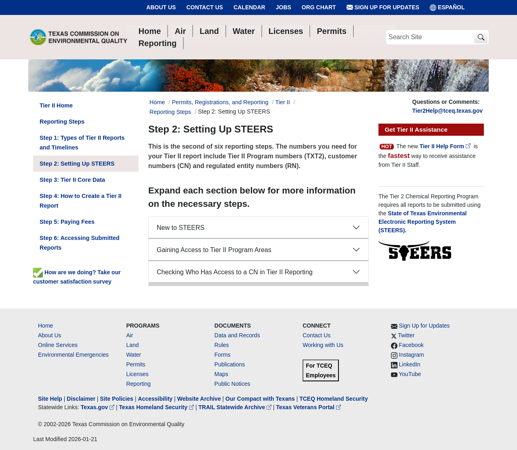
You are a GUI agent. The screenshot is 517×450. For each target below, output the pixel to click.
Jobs (283, 7)
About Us (161, 7)
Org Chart (319, 7)
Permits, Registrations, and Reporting (220, 102)
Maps (221, 374)
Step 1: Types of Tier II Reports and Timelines (82, 143)
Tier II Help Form (446, 146)
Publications (229, 364)
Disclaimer (81, 398)
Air (129, 335)
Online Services (58, 345)
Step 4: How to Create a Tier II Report (81, 201)
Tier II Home (56, 105)
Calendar (249, 7)
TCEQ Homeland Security (333, 398)
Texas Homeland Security (157, 407)
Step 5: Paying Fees (67, 222)
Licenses (137, 374)
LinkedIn (409, 364)
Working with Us (323, 345)
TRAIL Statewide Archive (235, 407)
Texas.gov (98, 407)
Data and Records (237, 335)
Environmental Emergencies (73, 354)
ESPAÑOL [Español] (447, 7)
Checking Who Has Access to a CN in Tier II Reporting (235, 272)
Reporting (138, 384)
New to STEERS (180, 227)
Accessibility (156, 398)
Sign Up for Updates (383, 7)
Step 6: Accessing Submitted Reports (80, 243)
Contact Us (204, 7)
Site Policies (116, 398)
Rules (221, 345)
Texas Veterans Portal (308, 407)
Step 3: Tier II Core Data (72, 180)
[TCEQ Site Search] (481, 37)
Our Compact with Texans (260, 398)
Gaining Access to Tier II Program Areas (214, 249)
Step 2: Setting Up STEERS (77, 163)
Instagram (411, 354)
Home (45, 325)
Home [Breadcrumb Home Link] (157, 102)
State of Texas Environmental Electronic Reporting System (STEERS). (422, 221)
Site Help (50, 398)
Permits (135, 364)
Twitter (406, 335)
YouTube (410, 374)
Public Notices (232, 384)
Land (132, 345)
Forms (222, 354)
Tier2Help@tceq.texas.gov (447, 110)
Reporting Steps (170, 112)
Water (133, 354)
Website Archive (199, 398)
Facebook (411, 345)
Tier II (282, 102)
